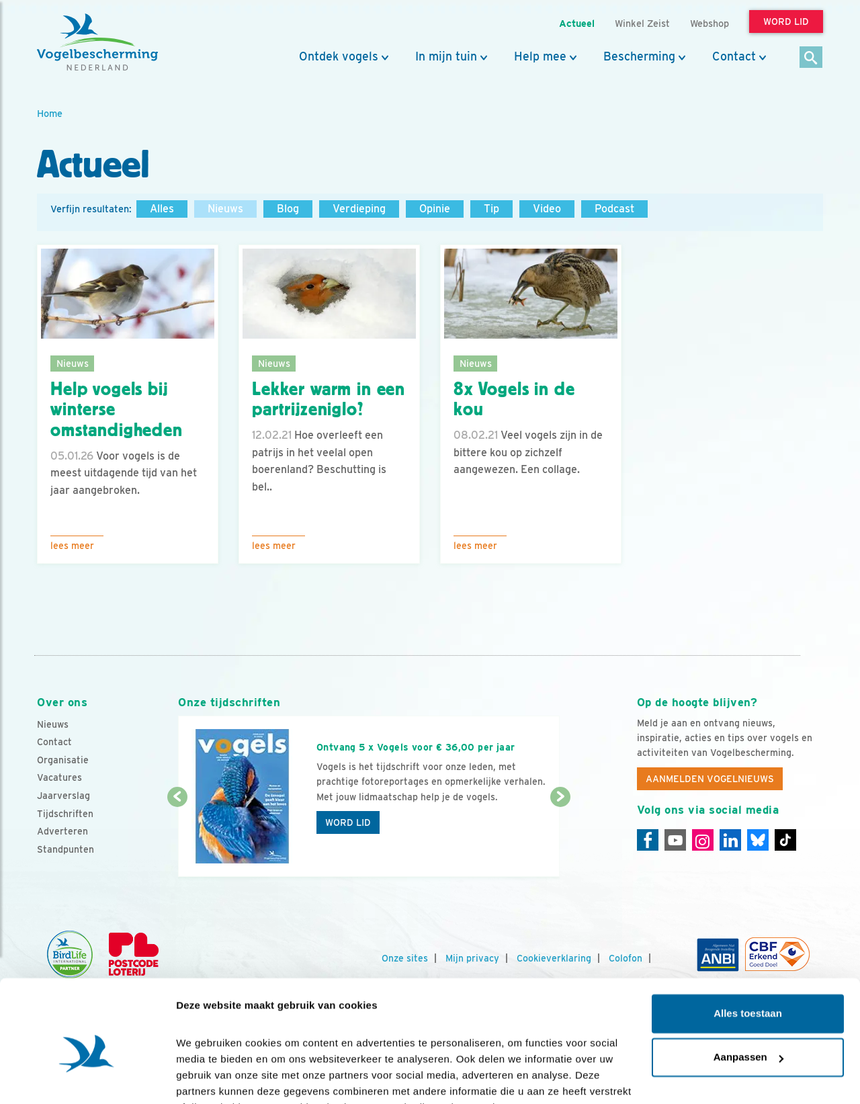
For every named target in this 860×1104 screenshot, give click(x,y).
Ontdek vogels (338, 56)
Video (547, 208)
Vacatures (59, 777)
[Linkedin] (730, 840)
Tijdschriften (65, 813)
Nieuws (225, 208)
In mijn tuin (446, 56)
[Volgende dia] (560, 837)
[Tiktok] (785, 840)
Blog (288, 208)
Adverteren (62, 831)
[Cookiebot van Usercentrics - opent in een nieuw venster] (87, 1078)
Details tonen (208, 1077)
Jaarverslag (63, 795)
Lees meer (72, 545)
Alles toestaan (748, 946)
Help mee (540, 56)
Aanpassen (748, 990)
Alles (162, 208)
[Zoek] (811, 58)
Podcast (614, 208)
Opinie (434, 208)
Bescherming (639, 56)
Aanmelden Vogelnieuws (710, 778)
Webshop (709, 23)
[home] (97, 42)
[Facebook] (647, 840)
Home (49, 113)
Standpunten (65, 849)
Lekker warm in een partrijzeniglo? (328, 399)
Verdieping (359, 208)
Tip (491, 208)
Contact (734, 56)
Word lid (348, 822)
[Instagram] (703, 840)
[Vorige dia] (177, 837)
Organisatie (63, 760)
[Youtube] (675, 840)
